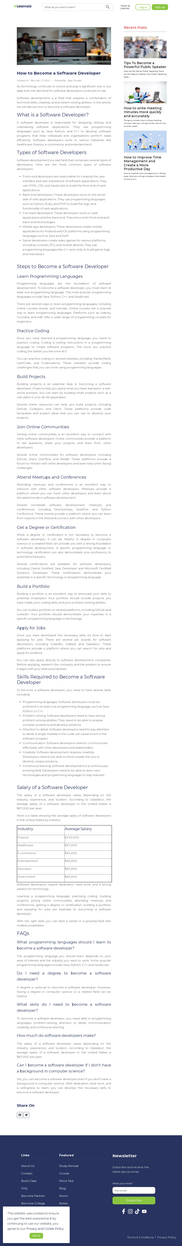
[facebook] (19, 1115)
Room (63, 1196)
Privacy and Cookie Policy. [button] (45, 1228)
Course (64, 1173)
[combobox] (72, 7)
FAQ (24, 1188)
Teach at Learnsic (125, 7)
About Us (27, 1166)
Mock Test (66, 1181)
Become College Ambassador (33, 1206)
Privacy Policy (166, 1237)
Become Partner (33, 1196)
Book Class (28, 1181)
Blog (62, 1188)
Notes (63, 1203)
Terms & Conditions (140, 1237)
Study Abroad (68, 1166)
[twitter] (26, 1115)
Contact (26, 1173)
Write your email (123, 1183)
